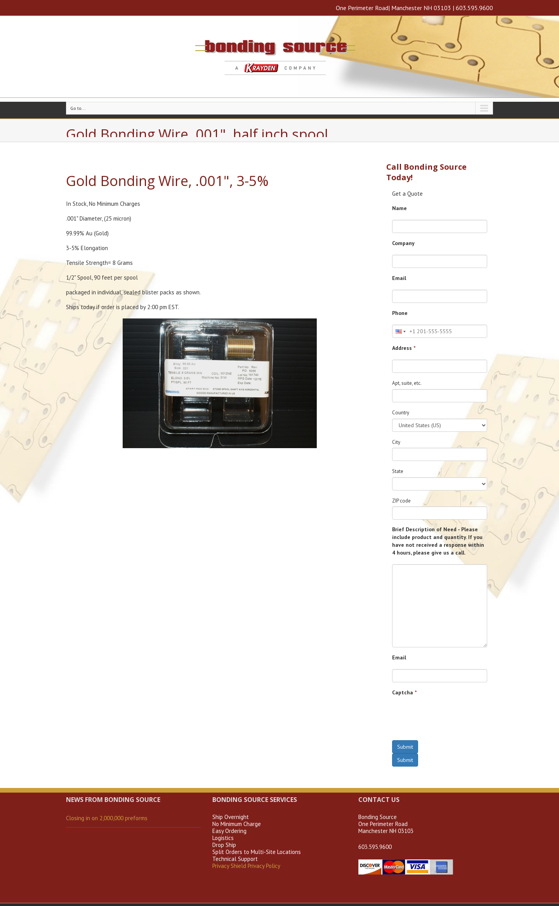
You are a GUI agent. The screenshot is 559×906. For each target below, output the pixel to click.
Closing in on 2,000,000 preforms (107, 818)
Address (403, 347)
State (397, 471)
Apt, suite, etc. (407, 383)
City (396, 442)
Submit (405, 746)
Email (399, 278)
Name (399, 208)
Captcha (404, 692)
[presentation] (451, 719)
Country (400, 412)
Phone (400, 313)
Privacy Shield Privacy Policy (246, 865)
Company (403, 243)
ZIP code (401, 500)
